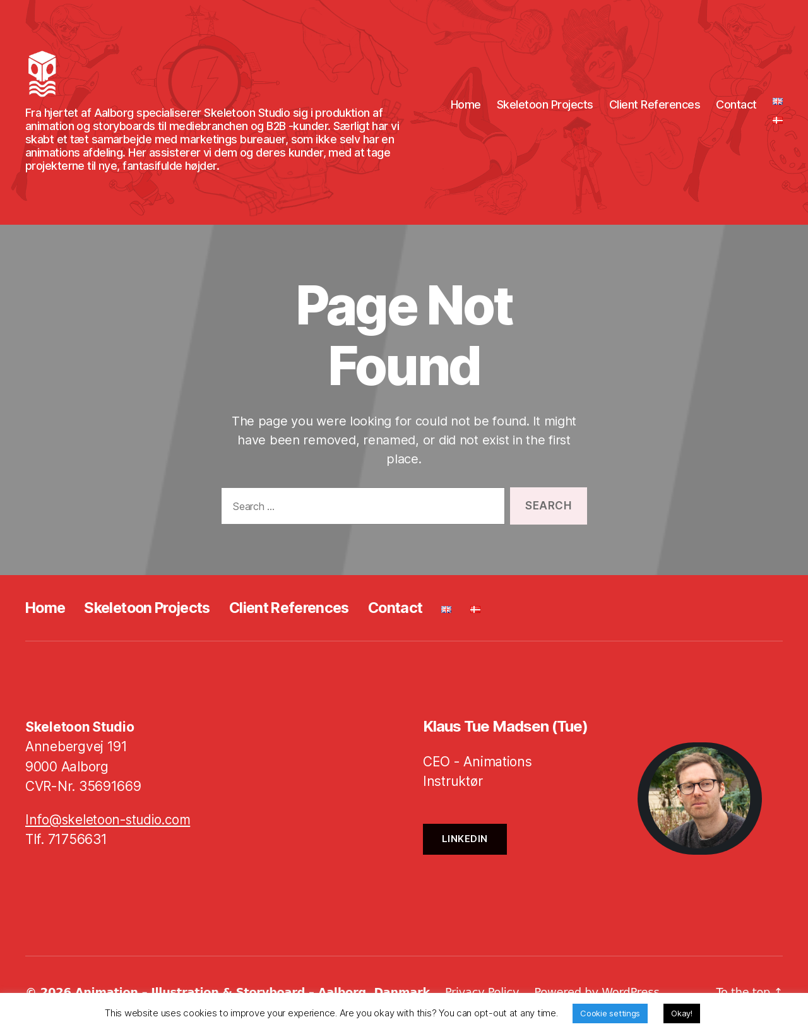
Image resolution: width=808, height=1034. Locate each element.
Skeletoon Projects (545, 107)
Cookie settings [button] (610, 1013)
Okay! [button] (681, 1013)
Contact (736, 107)
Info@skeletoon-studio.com (109, 826)
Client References (655, 107)
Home (466, 107)
